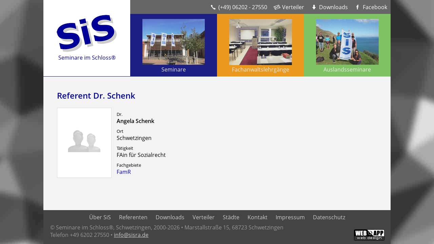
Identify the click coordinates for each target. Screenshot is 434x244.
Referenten (133, 217)
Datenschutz (329, 217)
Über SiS (100, 217)
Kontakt (258, 217)
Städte (231, 217)
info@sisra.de (131, 235)
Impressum (290, 217)
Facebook (375, 7)
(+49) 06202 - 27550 (242, 7)
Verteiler (293, 7)
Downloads (333, 7)
